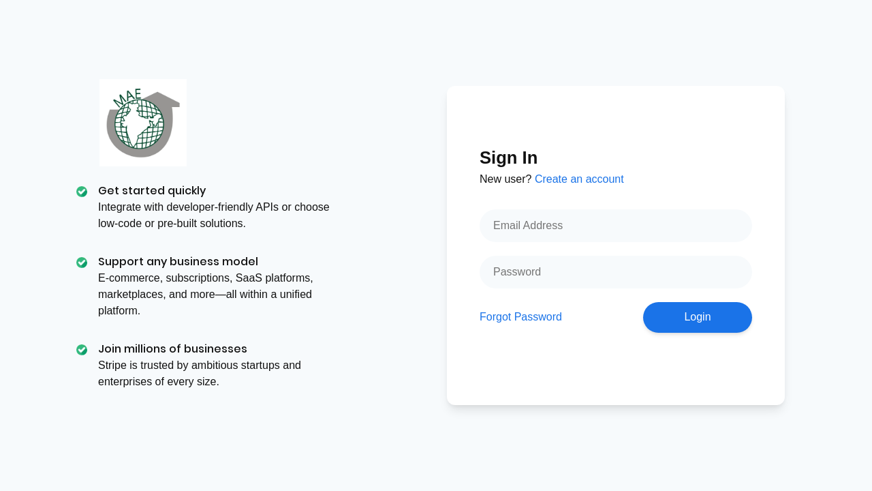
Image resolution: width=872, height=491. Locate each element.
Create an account (579, 179)
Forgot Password (521, 317)
